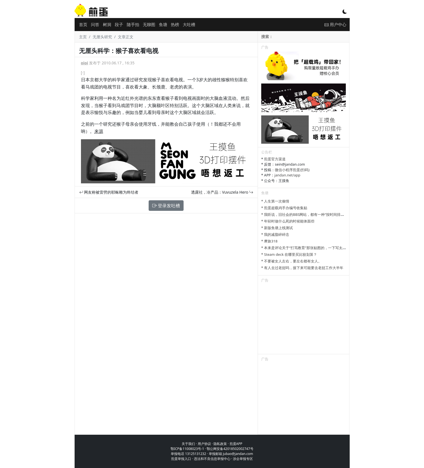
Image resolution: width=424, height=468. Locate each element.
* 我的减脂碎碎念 (275, 234)
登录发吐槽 (166, 206)
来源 (98, 131)
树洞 (107, 24)
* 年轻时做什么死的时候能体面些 (288, 221)
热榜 (175, 24)
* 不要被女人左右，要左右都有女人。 (291, 261)
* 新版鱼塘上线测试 (277, 227)
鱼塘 (163, 24)
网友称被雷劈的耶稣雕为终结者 (109, 192)
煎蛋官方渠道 (275, 158)
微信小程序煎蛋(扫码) (292, 169)
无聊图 (149, 24)
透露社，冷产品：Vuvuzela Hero (222, 192)
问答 (95, 24)
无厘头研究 (102, 36)
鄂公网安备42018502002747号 (230, 448)
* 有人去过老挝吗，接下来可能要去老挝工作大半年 (302, 267)
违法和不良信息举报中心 (212, 458)
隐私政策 (220, 443)
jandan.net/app (287, 175)
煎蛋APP (236, 443)
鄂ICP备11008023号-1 (187, 448)
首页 (83, 24)
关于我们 (188, 443)
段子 (119, 24)
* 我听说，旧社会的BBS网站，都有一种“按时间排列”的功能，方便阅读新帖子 (323, 214)
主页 (83, 36)
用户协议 (204, 443)
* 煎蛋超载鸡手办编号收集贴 (284, 207)
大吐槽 (189, 24)
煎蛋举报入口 (181, 458)
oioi (84, 62)
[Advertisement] (303, 319)
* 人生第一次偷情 (275, 201)
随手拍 (133, 24)
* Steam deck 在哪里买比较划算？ (289, 254)
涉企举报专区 (243, 458)
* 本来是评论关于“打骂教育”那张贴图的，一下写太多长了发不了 (312, 247)
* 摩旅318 (269, 241)
